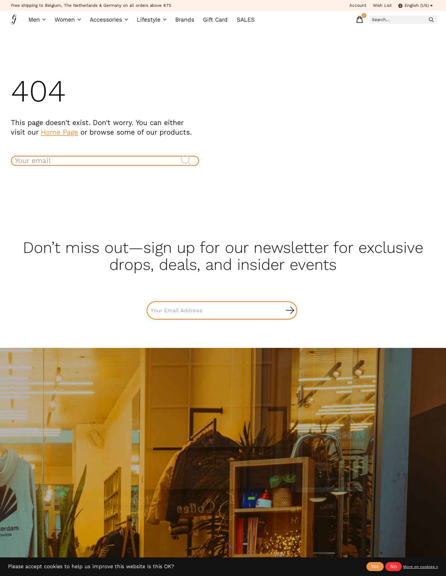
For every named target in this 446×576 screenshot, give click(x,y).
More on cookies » (420, 567)
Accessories (110, 22)
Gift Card (212, 22)
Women (71, 22)
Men (40, 22)
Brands (182, 22)
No (393, 567)
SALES (241, 22)
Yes (375, 567)
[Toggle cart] (340, 21)
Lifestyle (150, 22)
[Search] (393, 21)
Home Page (59, 136)
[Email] (221, 315)
